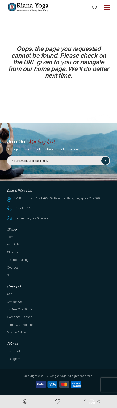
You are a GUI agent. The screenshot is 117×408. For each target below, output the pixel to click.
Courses (13, 267)
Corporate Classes (19, 317)
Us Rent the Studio (20, 309)
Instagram (13, 359)
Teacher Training (18, 260)
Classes (12, 252)
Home (11, 236)
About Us (13, 244)
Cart (9, 294)
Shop (10, 275)
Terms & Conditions (20, 324)
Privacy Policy (16, 332)
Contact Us (14, 301)
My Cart (91, 401)
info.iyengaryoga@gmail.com (33, 218)
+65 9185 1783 (23, 208)
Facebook (13, 351)
